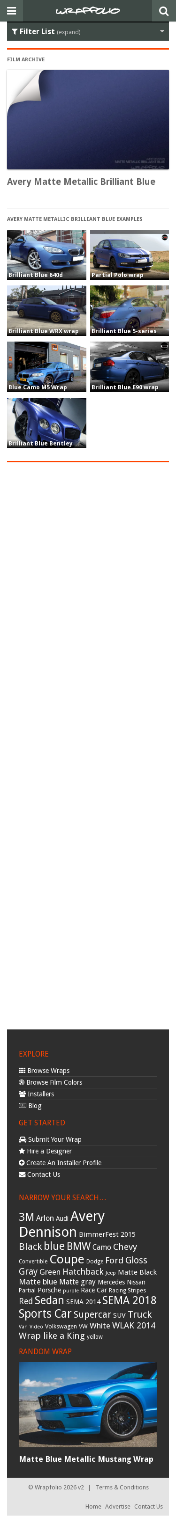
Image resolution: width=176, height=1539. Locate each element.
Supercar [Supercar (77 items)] (92, 1314)
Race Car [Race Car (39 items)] (94, 1290)
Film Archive (26, 60)
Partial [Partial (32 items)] (27, 1290)
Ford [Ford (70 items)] (114, 1260)
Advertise (117, 1506)
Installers (36, 1094)
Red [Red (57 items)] (26, 1301)
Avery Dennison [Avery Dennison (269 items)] (62, 1224)
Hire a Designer (45, 1151)
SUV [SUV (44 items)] (119, 1315)
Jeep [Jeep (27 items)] (111, 1272)
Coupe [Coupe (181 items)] (66, 1259)
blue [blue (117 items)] (54, 1246)
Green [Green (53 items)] (50, 1272)
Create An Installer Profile (60, 1163)
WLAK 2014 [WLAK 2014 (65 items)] (133, 1325)
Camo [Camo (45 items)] (101, 1247)
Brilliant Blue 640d (35, 274)
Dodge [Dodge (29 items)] (94, 1261)
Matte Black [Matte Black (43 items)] (137, 1272)
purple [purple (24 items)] (71, 1291)
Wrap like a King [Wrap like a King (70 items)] (52, 1335)
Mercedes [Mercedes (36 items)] (111, 1282)
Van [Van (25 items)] (23, 1327)
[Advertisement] (88, 744)
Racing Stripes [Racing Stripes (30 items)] (127, 1290)
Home (93, 1506)
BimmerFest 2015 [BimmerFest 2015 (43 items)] (107, 1234)
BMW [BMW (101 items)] (79, 1246)
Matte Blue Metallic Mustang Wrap (86, 1459)
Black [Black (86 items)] (30, 1246)
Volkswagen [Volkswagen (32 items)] (61, 1326)
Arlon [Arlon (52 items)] (45, 1218)
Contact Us (39, 1174)
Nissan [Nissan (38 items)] (136, 1282)
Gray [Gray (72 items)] (28, 1271)
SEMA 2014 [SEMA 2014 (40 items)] (83, 1302)
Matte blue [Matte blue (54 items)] (38, 1281)
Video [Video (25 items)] (36, 1327)
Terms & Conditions (122, 1487)
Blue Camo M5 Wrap (37, 387)
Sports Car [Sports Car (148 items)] (45, 1313)
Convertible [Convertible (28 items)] (33, 1261)
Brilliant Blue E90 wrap (125, 387)
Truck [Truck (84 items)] (140, 1314)
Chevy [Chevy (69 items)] (125, 1246)
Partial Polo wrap (118, 274)
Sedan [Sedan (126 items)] (49, 1300)
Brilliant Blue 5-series (124, 331)
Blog (30, 1105)
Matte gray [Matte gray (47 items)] (77, 1281)
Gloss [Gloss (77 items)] (136, 1260)
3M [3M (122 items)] (26, 1217)
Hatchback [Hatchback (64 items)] (83, 1271)
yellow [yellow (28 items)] (95, 1337)
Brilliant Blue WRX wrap (43, 331)
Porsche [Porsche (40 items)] (49, 1290)
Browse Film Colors (50, 1082)
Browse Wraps (44, 1070)
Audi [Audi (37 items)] (62, 1218)
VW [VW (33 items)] (83, 1326)
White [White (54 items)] (100, 1325)
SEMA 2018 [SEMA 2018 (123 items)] (129, 1300)
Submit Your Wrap (50, 1139)
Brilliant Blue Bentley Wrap (49, 443)
